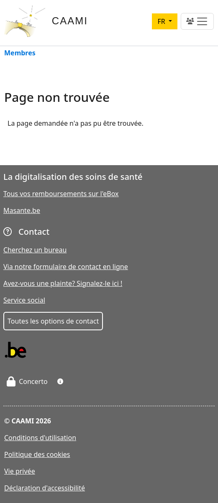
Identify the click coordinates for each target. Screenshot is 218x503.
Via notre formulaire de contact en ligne (65, 266)
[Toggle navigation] (197, 21)
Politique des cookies (37, 454)
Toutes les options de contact (53, 321)
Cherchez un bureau (35, 249)
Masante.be (21, 210)
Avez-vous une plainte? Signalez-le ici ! (62, 283)
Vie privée (19, 471)
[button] (60, 381)
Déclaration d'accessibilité (44, 488)
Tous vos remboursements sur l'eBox (61, 193)
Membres (20, 53)
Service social (24, 300)
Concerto (27, 381)
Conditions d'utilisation (40, 437)
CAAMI (70, 20)
